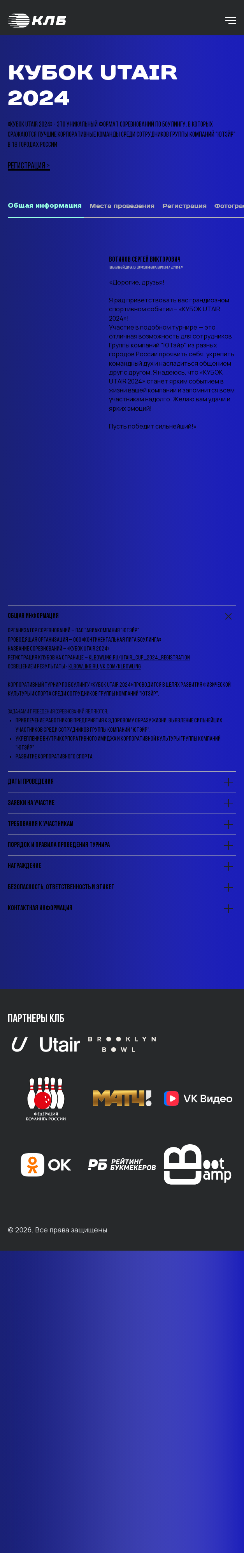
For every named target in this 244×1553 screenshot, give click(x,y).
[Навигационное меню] (230, 20)
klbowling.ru (83, 849)
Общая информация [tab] (45, 206)
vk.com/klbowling (120, 849)
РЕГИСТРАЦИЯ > (29, 166)
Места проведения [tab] (122, 206)
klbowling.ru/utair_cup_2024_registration (139, 840)
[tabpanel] (122, 329)
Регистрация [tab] (184, 206)
